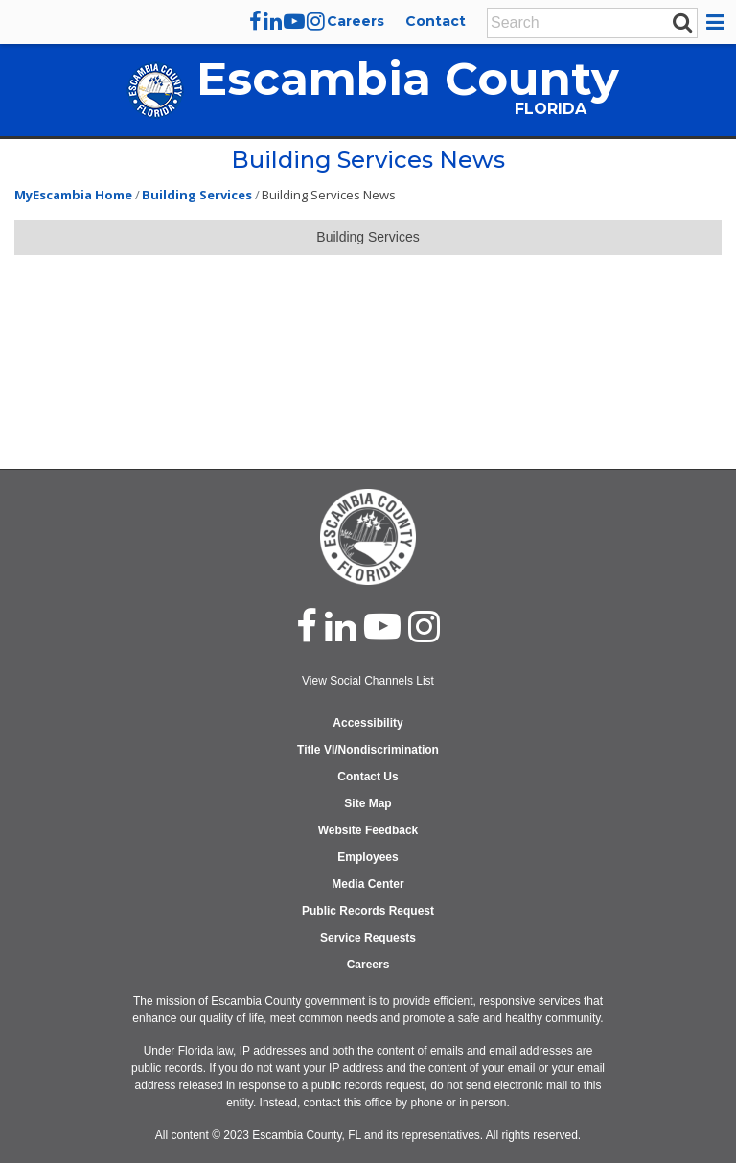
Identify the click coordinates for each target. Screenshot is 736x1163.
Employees (367, 857)
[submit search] (682, 22)
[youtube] (294, 21)
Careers (355, 21)
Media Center (367, 884)
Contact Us (367, 776)
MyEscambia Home (73, 194)
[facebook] (255, 21)
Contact (435, 21)
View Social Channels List (368, 680)
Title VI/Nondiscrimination (368, 749)
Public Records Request (368, 911)
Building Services (197, 194)
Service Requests (368, 937)
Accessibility (367, 723)
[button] (718, 22)
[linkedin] (273, 21)
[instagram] (316, 21)
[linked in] (340, 626)
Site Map (367, 803)
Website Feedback (368, 830)
